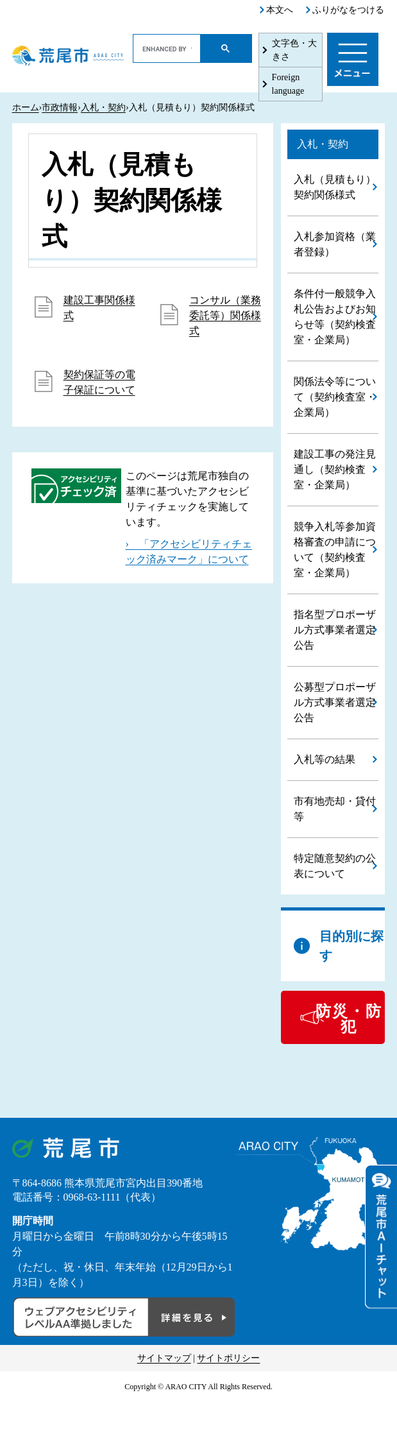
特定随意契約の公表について (335, 866)
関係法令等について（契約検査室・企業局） (335, 397)
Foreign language (288, 84)
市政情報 (60, 107)
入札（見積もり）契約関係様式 (335, 187)
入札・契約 (103, 107)
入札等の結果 (324, 759)
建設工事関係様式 (99, 308)
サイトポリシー (228, 1358)
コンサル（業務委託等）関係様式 (225, 315)
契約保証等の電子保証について (99, 382)
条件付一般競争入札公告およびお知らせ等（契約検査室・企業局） (335, 316)
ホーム (25, 107)
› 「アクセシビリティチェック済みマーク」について (189, 551)
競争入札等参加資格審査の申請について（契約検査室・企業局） (335, 549)
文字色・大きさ (294, 50)
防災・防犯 (349, 1019)
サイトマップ (164, 1358)
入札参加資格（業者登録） (335, 244)
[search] (167, 49)
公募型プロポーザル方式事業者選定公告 (335, 702)
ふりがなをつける (348, 10)
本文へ (279, 10)
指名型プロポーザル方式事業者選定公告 (335, 630)
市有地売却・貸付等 (335, 809)
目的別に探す (351, 946)
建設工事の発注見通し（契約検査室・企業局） (335, 469)
